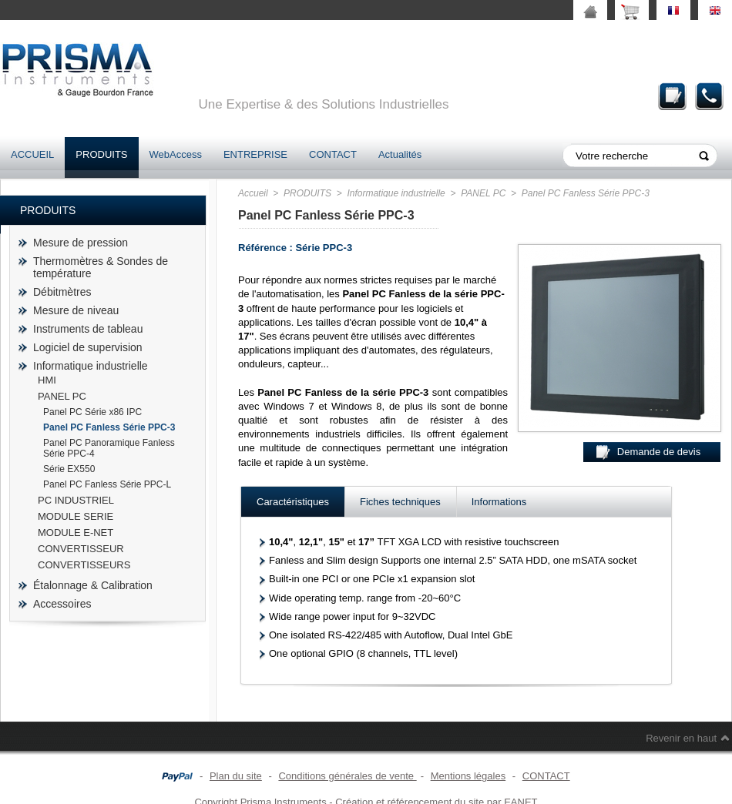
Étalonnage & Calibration (93, 585)
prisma (77, 69)
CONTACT (333, 154)
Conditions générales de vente (347, 776)
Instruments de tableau (88, 329)
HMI (47, 380)
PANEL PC (62, 396)
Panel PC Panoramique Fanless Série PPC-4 (109, 448)
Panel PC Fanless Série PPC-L (107, 484)
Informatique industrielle (90, 366)
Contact (709, 96)
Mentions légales (468, 776)
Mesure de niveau (76, 310)
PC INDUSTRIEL (76, 500)
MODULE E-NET (75, 532)
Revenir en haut (681, 738)
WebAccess (175, 154)
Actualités (399, 154)
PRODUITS (101, 154)
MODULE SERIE (75, 516)
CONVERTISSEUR (81, 548)
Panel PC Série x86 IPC (92, 412)
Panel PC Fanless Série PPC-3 (109, 427)
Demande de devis (672, 96)
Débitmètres (62, 292)
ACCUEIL (32, 154)
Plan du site (236, 776)
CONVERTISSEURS (84, 565)
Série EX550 (69, 469)
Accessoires (62, 604)
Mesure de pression (80, 242)
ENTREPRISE (255, 154)
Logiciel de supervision (88, 347)
